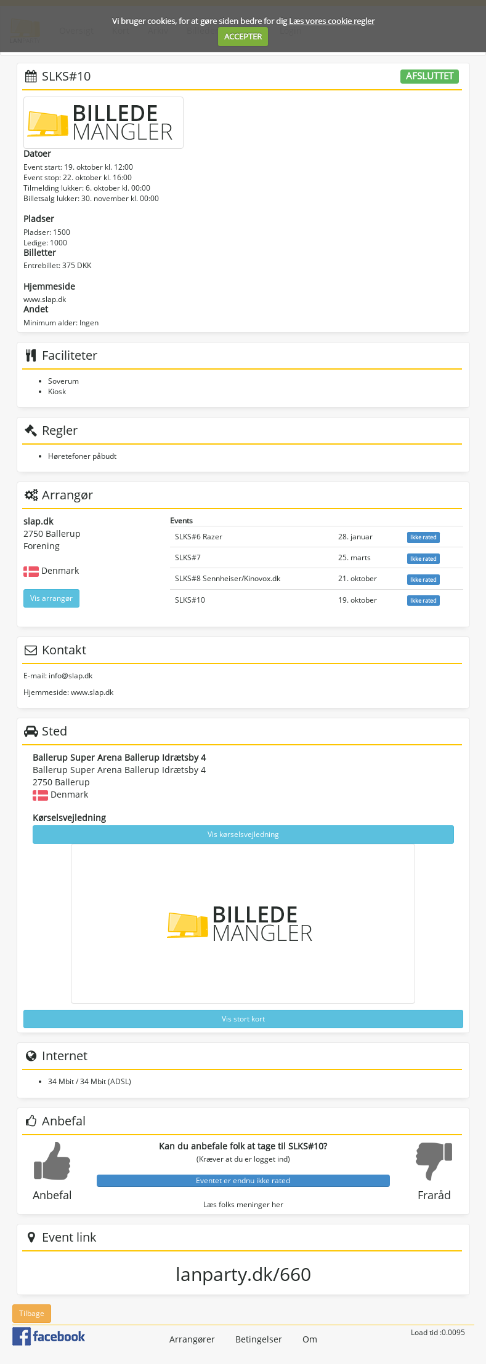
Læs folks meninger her (243, 1204)
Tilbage (31, 1313)
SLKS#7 (188, 557)
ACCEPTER (243, 36)
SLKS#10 (190, 600)
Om (309, 1339)
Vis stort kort (243, 1018)
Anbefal (52, 1195)
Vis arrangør (51, 598)
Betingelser (258, 1339)
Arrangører (192, 1339)
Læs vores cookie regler (332, 20)
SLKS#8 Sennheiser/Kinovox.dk (227, 578)
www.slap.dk (44, 299)
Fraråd (434, 1195)
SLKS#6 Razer (198, 536)
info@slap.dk (70, 675)
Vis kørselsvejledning (243, 834)
